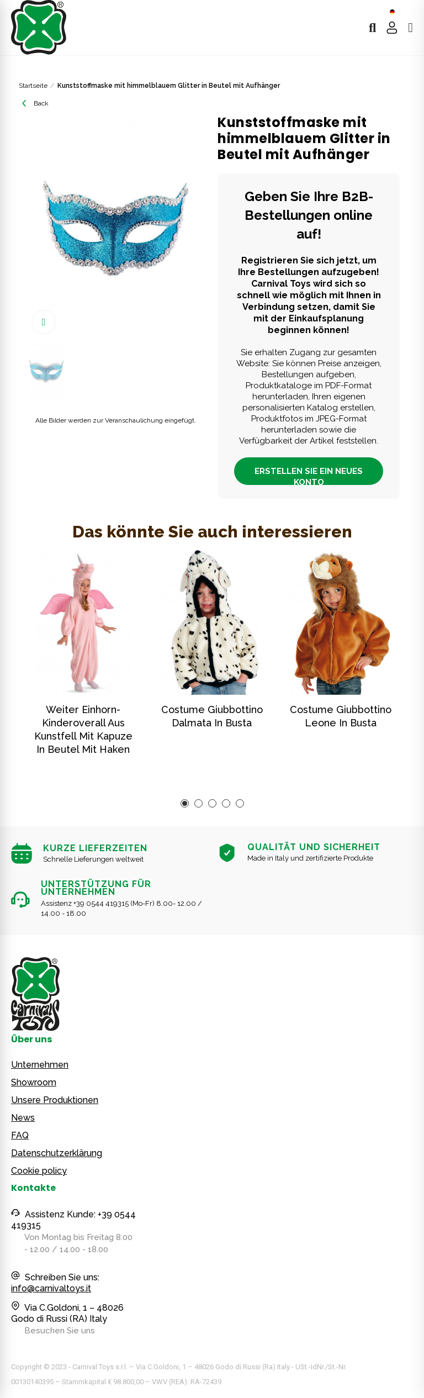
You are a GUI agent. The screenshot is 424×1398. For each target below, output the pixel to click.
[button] (185, 803)
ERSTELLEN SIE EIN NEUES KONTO (309, 475)
